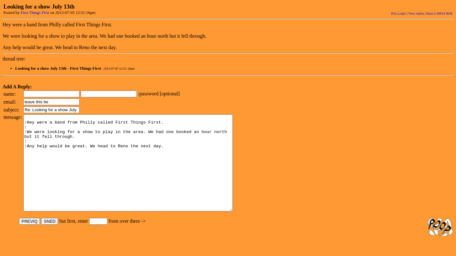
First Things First (35, 12)
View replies (416, 13)
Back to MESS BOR (439, 13)
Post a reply (398, 13)
